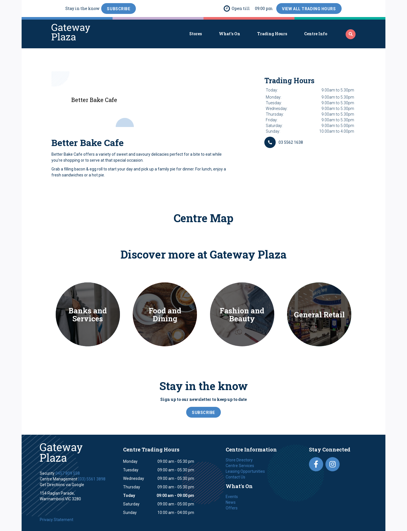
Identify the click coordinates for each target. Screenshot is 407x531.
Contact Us (235, 477)
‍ (351, 34)
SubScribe (118, 9)
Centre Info (315, 33)
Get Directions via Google (62, 484)
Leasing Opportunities (245, 471)
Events (232, 496)
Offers (232, 508)
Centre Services (240, 465)
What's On (229, 33)
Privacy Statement (56, 519)
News (231, 502)
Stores (195, 33)
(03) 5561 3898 (91, 479)
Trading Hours (272, 33)
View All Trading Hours (309, 9)
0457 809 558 (67, 473)
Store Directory (239, 460)
